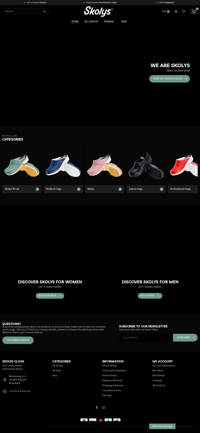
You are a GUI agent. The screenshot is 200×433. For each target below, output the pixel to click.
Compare (157, 380)
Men (124, 22)
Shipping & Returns (113, 385)
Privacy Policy (109, 375)
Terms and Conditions (114, 371)
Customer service (18, 340)
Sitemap (106, 395)
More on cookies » (186, 426)
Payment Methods (112, 380)
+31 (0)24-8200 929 (19, 391)
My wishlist (158, 375)
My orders (157, 371)
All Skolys (91, 22)
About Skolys (109, 366)
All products (159, 385)
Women (109, 22)
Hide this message (162, 426)
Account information (163, 366)
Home (75, 22)
